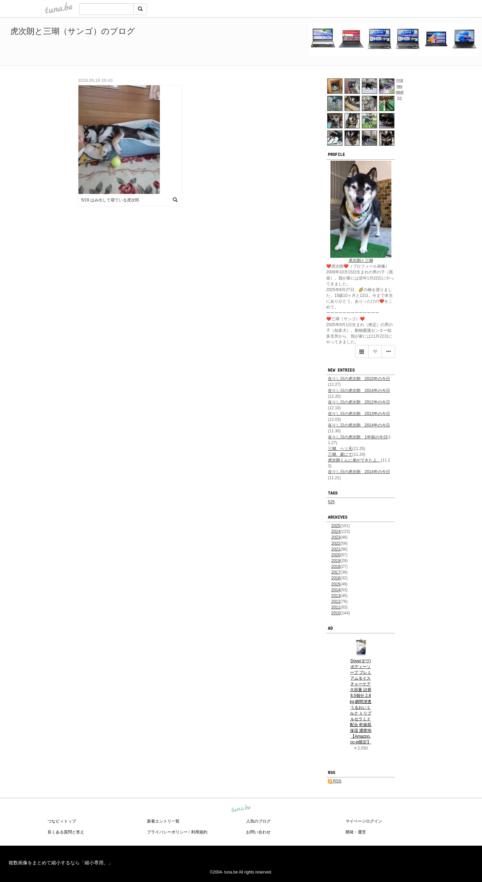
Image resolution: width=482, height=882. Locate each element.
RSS (334, 781)
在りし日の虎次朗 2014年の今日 (359, 390)
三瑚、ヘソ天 (340, 448)
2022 (335, 543)
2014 (335, 590)
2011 (335, 607)
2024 (335, 531)
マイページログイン (364, 821)
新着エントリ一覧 (163, 821)
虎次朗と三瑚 (361, 260)
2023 (335, 537)
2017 (335, 572)
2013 (335, 595)
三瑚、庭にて (340, 454)
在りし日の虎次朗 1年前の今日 (357, 437)
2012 (335, 601)
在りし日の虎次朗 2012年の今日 (359, 402)
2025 (335, 525)
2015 (335, 584)
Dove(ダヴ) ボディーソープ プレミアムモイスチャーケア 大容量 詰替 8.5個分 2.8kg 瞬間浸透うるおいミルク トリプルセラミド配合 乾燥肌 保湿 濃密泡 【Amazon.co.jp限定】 (360, 702)
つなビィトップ (62, 821)
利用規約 (199, 832)
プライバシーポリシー (167, 832)
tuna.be (240, 809)
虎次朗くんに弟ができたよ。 (354, 460)
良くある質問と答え (66, 832)
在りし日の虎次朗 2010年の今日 (359, 378)
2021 (335, 549)
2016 (335, 578)
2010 (335, 613)
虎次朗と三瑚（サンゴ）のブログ (72, 31)
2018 (335, 566)
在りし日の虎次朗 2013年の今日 (359, 413)
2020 (335, 555)
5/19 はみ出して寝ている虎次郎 (110, 200)
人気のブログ (258, 821)
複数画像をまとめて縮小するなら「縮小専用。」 (60, 862)
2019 (335, 560)
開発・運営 (356, 832)
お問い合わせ (258, 832)
